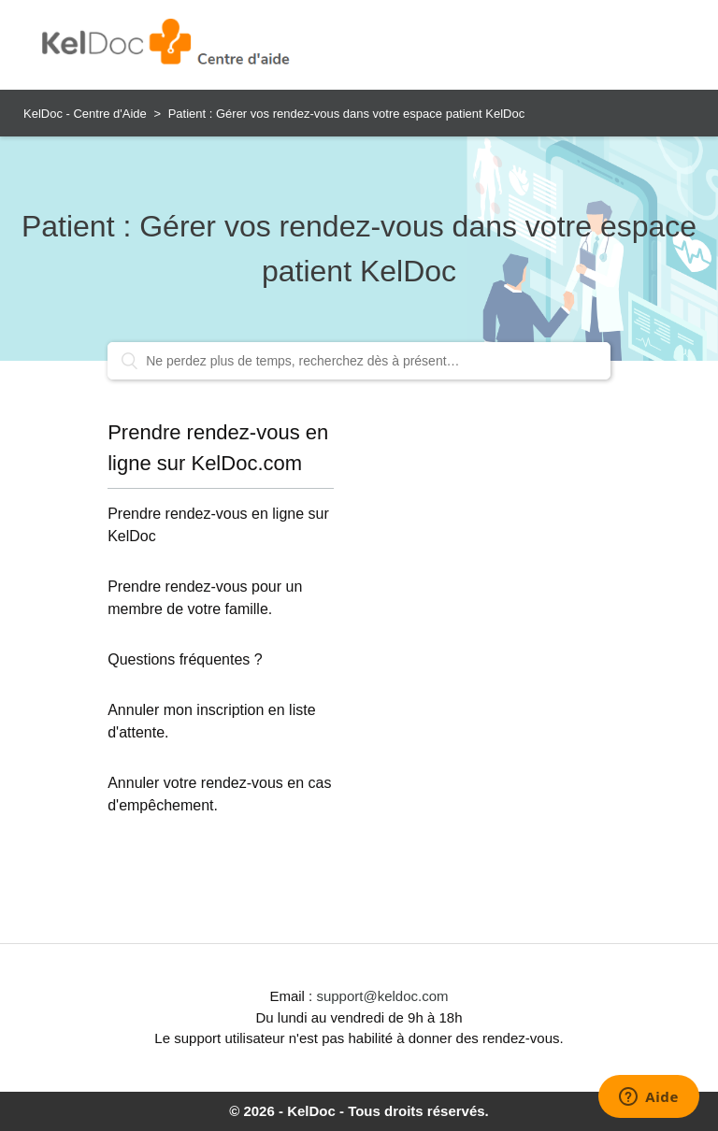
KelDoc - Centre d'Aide (85, 114)
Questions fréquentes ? (185, 659)
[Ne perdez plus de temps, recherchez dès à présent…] (359, 360)
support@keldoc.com (382, 996)
